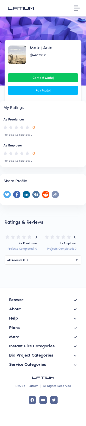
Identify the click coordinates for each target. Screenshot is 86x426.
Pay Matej (43, 90)
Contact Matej (43, 78)
